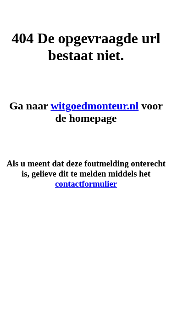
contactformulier (86, 183)
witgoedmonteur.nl (94, 106)
